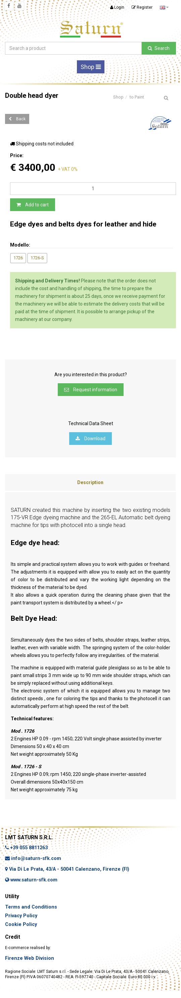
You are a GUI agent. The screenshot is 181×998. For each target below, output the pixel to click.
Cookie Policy (21, 924)
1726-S (37, 257)
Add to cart (32, 204)
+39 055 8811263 (26, 848)
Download (90, 438)
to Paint (137, 96)
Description (90, 482)
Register (142, 7)
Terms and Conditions (31, 907)
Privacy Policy (21, 916)
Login (117, 7)
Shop (91, 66)
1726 (18, 257)
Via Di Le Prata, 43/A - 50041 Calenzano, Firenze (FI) (67, 869)
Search (159, 48)
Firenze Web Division (29, 958)
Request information (90, 389)
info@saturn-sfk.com (33, 858)
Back (17, 119)
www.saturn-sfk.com (31, 880)
